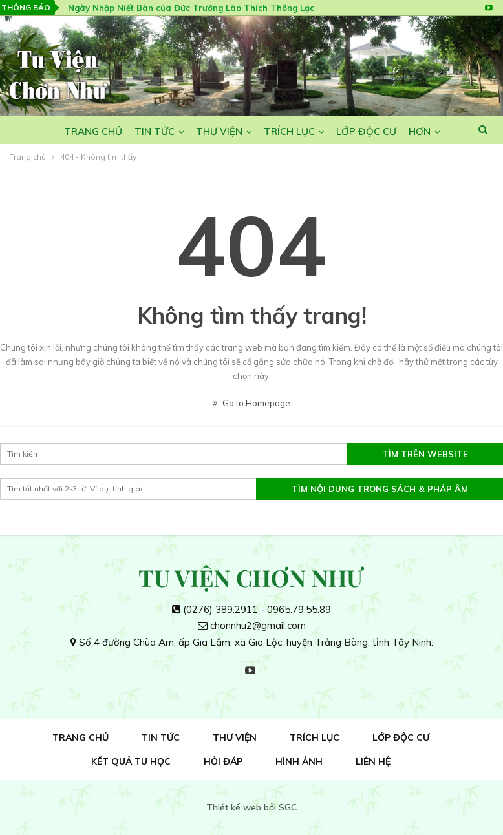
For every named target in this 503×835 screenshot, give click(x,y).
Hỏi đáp (223, 761)
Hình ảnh (299, 761)
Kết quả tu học (131, 761)
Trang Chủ (93, 131)
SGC (288, 807)
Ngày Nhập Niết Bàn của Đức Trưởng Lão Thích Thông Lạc (191, 8)
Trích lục (289, 131)
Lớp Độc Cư (366, 131)
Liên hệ (373, 761)
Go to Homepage (251, 403)
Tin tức (154, 131)
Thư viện (219, 131)
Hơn (420, 131)
